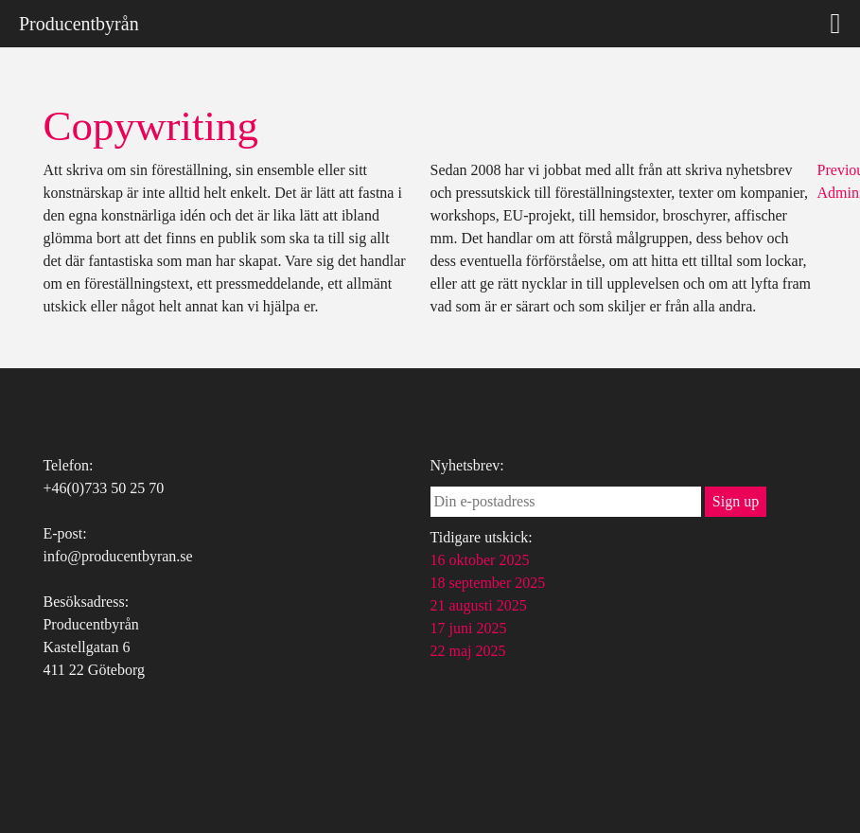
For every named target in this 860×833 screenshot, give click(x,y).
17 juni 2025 (468, 628)
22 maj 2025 (468, 651)
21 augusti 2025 (478, 605)
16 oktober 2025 (480, 560)
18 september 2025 (488, 583)
